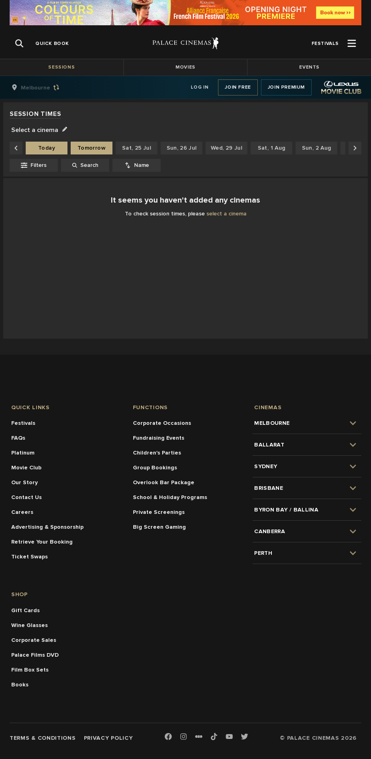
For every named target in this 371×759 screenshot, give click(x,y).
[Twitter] (244, 737)
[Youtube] (229, 737)
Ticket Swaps (29, 556)
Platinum (23, 452)
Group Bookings (155, 467)
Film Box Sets (30, 669)
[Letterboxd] (198, 736)
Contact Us (26, 497)
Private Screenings (159, 512)
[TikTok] (214, 736)
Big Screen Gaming (159, 527)
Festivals (23, 423)
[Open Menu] (351, 43)
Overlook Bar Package (163, 482)
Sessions (61, 67)
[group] (44, 87)
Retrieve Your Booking (42, 541)
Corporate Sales (33, 640)
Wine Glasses (29, 625)
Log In (200, 87)
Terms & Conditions (43, 738)
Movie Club (26, 467)
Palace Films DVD (35, 654)
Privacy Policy (108, 738)
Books (20, 684)
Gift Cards (25, 610)
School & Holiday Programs (170, 497)
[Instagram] (183, 737)
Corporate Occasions (162, 423)
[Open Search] (19, 43)
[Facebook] (168, 737)
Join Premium (286, 87)
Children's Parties (157, 452)
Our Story (24, 482)
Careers (22, 512)
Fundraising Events (158, 437)
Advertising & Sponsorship (47, 527)
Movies (185, 67)
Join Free (238, 87)
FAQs (18, 437)
